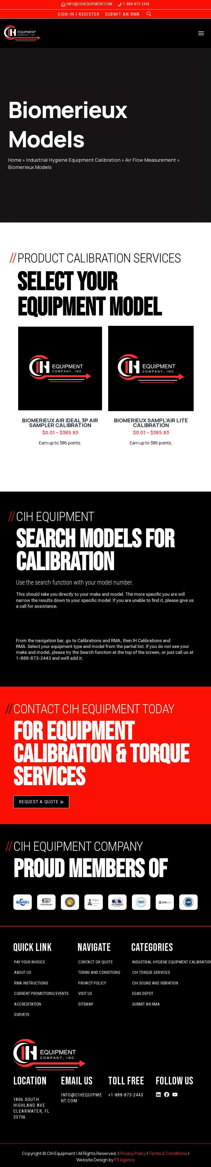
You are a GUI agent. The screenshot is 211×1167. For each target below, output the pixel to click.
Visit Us (85, 993)
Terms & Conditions (168, 1153)
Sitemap (85, 1004)
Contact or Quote (95, 962)
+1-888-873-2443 (125, 1094)
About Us (22, 972)
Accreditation (27, 1004)
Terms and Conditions (99, 972)
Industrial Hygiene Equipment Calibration (73, 160)
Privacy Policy (92, 983)
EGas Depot (143, 993)
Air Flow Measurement (150, 160)
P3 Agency (124, 1160)
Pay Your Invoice (29, 962)
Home (14, 160)
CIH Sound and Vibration (155, 983)
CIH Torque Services (151, 972)
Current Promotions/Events (41, 993)
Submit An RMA (146, 1004)
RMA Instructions (31, 983)
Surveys (22, 1014)
